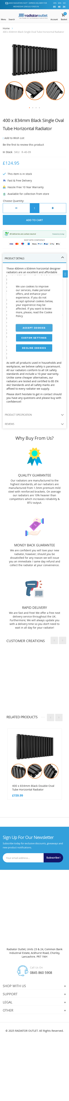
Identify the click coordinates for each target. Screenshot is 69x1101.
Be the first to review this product (23, 144)
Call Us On (36, 967)
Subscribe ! (53, 857)
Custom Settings (34, 337)
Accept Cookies (34, 327)
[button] (29, 108)
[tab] (34, 258)
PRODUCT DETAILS (14, 258)
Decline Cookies (34, 348)
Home (6, 28)
